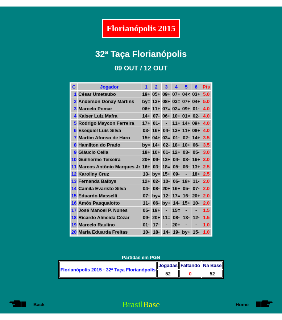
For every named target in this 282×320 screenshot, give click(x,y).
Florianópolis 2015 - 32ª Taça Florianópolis (108, 269)
